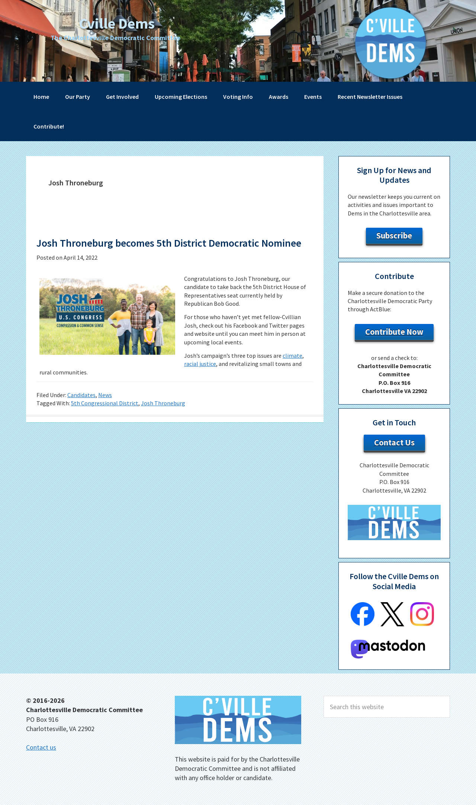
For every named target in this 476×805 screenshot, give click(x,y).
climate (292, 369)
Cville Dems (117, 22)
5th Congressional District (104, 417)
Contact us (41, 747)
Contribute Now (394, 332)
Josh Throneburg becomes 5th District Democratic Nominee (162, 249)
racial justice (200, 378)
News (105, 409)
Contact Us (394, 442)
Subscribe (394, 235)
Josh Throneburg (163, 417)
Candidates (81, 409)
